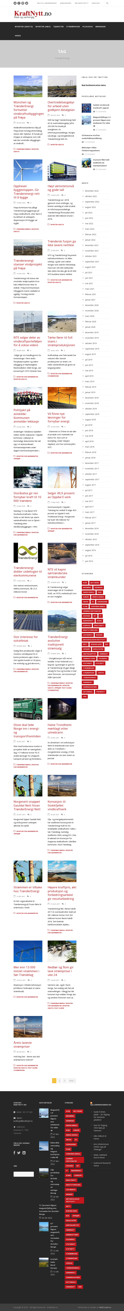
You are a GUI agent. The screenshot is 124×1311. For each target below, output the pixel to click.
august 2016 (90, 550)
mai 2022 (89, 223)
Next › (71, 1080)
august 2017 (90, 485)
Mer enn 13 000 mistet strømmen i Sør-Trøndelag (26, 971)
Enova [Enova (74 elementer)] (85, 602)
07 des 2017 (55, 738)
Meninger (100, 26)
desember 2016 (92, 528)
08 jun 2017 (21, 1052)
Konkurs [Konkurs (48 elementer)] (87, 625)
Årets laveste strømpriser (23, 1044)
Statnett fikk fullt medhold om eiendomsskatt (101, 163)
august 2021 (90, 267)
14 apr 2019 (55, 195)
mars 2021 (89, 289)
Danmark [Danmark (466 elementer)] (99, 587)
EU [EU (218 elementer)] (93, 602)
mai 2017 (89, 501)
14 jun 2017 (55, 980)
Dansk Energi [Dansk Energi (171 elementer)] (88, 592)
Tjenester (58, 26)
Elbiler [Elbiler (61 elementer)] (86, 597)
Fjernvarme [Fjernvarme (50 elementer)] (102, 602)
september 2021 (92, 261)
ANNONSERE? (66, 3)
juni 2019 (89, 365)
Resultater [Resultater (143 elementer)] (98, 649)
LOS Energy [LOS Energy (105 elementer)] (87, 635)
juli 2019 (88, 359)
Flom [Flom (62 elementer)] (85, 606)
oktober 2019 (91, 343)
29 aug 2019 (55, 115)
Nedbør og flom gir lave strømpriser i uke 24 (61, 971)
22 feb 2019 (55, 250)
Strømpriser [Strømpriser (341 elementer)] (88, 673)
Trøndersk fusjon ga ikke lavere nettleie (62, 243)
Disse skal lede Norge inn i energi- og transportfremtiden (27, 730)
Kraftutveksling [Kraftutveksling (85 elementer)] (90, 630)
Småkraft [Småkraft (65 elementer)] (104, 654)
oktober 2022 (91, 196)
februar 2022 (90, 234)
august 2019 (90, 354)
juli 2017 (88, 490)
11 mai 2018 (55, 502)
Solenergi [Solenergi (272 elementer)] (103, 658)
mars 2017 (89, 512)
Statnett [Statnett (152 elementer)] (100, 663)
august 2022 (90, 207)
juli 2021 (88, 272)
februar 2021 (90, 294)
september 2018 (92, 414)
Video (18, 35)
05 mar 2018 (21, 646)
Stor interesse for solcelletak (26, 639)
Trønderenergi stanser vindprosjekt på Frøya (28, 264)
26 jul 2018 (55, 350)
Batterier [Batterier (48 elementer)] (95, 583)
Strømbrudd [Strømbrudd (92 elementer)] (88, 668)
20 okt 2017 (21, 815)
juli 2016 (88, 555)
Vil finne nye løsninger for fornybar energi (58, 417)
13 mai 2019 (21, 203)
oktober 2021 (91, 256)
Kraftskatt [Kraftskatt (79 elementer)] (99, 625)
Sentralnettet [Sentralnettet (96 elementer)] (89, 654)
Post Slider (67, 688)
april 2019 (89, 376)
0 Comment (101, 111)
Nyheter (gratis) (24, 26)
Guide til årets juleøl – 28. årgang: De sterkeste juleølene (102, 1116)
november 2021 (92, 250)
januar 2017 (90, 523)
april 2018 (89, 441)
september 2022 (92, 201)
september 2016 (92, 545)
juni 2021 (89, 278)
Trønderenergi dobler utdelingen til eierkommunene (28, 571)
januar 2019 (90, 392)
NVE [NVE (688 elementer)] (106, 644)
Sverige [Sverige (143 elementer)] (101, 673)
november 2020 (92, 310)
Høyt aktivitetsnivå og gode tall (61, 188)
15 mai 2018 (21, 506)
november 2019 (92, 338)
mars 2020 (89, 316)
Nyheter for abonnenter (61, 280)
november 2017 (92, 468)
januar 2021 (90, 299)
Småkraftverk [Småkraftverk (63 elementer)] (89, 658)
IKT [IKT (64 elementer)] (95, 616)
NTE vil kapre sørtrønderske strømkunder (57, 573)
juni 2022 (89, 218)
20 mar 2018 (55, 582)
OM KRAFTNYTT (82, 3)
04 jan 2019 (21, 350)
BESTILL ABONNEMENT (47, 3)
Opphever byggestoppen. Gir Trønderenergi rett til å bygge (27, 191)
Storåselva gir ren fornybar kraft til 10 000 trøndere (27, 497)
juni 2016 (89, 561)
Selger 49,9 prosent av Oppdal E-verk (61, 495)
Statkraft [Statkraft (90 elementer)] (87, 663)
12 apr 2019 (21, 274)
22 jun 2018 (21, 427)
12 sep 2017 (21, 896)
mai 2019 (89, 370)
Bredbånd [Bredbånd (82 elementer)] (87, 587)
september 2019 (92, 348)
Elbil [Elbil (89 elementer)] (100, 592)
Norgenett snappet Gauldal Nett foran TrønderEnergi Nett (27, 805)
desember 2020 (92, 305)
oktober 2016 (91, 539)
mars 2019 (89, 381)
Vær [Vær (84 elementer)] (84, 696)
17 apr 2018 (21, 581)
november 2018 (92, 403)
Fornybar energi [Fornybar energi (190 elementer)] (98, 606)
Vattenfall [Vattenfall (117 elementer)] (88, 692)
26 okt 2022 (47, 1218)
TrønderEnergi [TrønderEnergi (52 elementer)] (89, 677)
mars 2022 (89, 229)
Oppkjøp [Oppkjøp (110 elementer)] (86, 649)
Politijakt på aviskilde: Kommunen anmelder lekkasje (26, 415)
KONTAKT (96, 3)
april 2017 (89, 506)
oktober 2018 (91, 408)
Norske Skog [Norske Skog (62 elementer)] (96, 644)
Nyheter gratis (57, 145)
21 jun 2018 (55, 427)
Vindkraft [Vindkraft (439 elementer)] (100, 692)
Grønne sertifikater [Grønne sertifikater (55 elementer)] (92, 611)
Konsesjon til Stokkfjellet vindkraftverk (57, 805)
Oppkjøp (17, 459)
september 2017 (92, 479)
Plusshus (88, 26)
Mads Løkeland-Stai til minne (100, 1156)
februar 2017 (90, 517)
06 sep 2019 (21, 123)
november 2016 (92, 534)
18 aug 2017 (21, 980)
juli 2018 (88, 425)
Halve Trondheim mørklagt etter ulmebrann (60, 728)
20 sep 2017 (55, 815)
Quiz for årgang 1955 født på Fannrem (100, 1128)
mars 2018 (89, 447)
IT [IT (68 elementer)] (100, 616)
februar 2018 (90, 452)
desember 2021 (92, 245)
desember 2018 (92, 397)
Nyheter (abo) (43, 26)
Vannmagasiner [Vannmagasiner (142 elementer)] (90, 687)
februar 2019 (90, 387)
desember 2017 (92, 463)
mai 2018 (89, 436)
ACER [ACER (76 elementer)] (85, 583)
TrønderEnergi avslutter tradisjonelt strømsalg (58, 642)
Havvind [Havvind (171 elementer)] (86, 616)
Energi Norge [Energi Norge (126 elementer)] (98, 597)
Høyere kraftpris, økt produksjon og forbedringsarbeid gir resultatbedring (62, 893)
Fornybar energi (24, 149)
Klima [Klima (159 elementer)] (99, 621)
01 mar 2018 (55, 654)
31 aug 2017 (55, 904)
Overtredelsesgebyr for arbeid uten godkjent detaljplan (61, 106)
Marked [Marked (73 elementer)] (99, 635)
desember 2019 (92, 332)
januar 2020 (90, 327)
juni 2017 (89, 496)
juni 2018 (89, 430)
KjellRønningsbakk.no (100, 1105)
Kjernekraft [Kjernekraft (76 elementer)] (88, 621)
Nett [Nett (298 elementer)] (85, 644)
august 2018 (90, 419)
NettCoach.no (105, 1307)
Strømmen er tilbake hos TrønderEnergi (28, 889)
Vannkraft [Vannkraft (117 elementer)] (87, 682)
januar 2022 (90, 240)
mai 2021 (89, 283)
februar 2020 (90, 321)
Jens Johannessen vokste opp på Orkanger (101, 1147)
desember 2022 (92, 191)
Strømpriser (73, 26)
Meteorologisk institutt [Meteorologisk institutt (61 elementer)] (94, 640)
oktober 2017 (91, 474)
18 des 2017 (21, 742)
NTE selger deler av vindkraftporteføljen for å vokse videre (28, 341)
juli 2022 (88, 212)
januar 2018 (90, 457)
